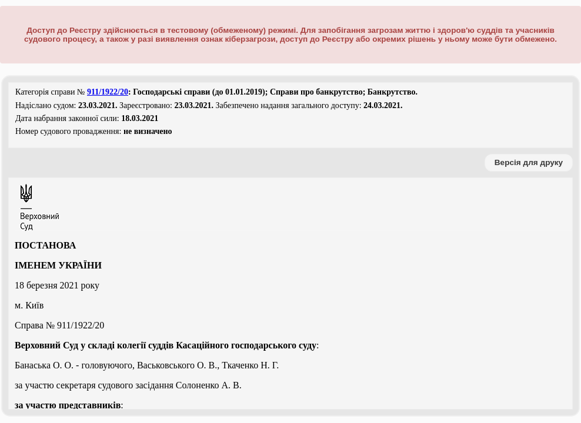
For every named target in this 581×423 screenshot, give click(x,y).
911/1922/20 (107, 92)
